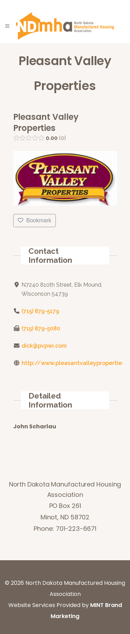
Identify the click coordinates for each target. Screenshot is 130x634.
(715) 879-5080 (40, 328)
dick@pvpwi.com (43, 345)
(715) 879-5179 (40, 311)
